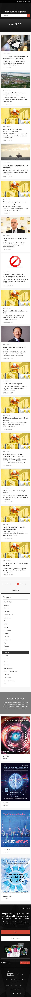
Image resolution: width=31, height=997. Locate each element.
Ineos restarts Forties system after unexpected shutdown (14, 94)
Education (6, 624)
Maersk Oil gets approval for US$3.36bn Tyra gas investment (13, 455)
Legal (5, 643)
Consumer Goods (8, 614)
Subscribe (20, 1)
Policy (5, 662)
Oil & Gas (8, 53)
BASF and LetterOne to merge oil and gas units (15, 419)
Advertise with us (16, 982)
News (5, 649)
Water (5, 684)
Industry (6, 637)
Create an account (15, 938)
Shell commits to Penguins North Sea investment (15, 167)
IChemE (6, 633)
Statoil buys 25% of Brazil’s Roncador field (15, 312)
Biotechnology (7, 602)
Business (6, 605)
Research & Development (10, 671)
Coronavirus (7, 618)
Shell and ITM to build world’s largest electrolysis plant (13, 130)
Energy (6, 627)
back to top (24, 908)
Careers (6, 608)
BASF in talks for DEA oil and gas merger (14, 492)
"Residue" (6, 674)
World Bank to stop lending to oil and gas (14, 348)
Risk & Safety (7, 678)
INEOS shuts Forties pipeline (13, 384)
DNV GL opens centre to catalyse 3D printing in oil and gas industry (15, 58)
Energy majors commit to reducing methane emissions (14, 528)
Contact (15, 979)
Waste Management (9, 681)
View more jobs (25, 963)
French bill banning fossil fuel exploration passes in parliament (14, 276)
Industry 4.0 (7, 640)
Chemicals (7, 611)
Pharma (6, 659)
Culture (6, 621)
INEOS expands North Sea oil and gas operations (15, 564)
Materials (6, 646)
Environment (7, 630)
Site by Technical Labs (15, 989)
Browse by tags (22, 979)
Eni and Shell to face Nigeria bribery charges (15, 239)
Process (6, 665)
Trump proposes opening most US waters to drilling (14, 203)
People (6, 655)
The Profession (8, 668)
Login (27, 1)
